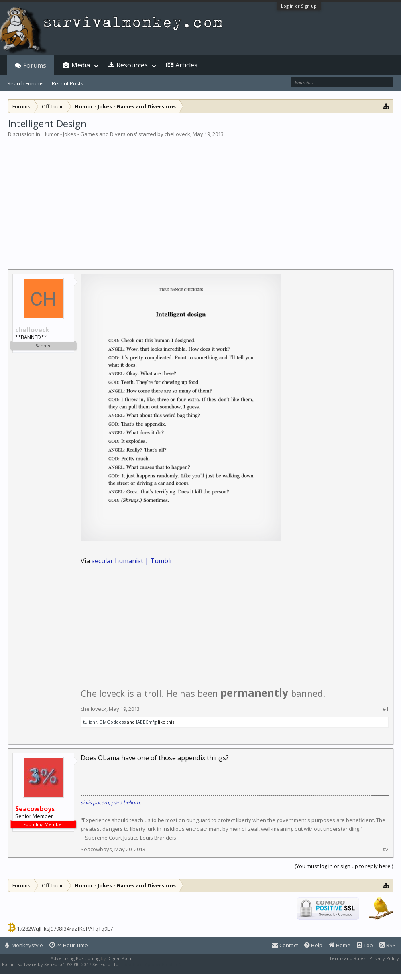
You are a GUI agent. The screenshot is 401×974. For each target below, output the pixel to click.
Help (313, 945)
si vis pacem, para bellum (110, 802)
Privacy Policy (384, 958)
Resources (132, 65)
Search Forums (25, 83)
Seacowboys (96, 849)
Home (339, 945)
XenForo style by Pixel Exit (153, 964)
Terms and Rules (347, 958)
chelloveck (177, 134)
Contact (285, 945)
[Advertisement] (200, 198)
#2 (386, 849)
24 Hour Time (68, 945)
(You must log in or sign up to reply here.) (344, 866)
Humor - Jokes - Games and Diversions (89, 134)
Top (365, 945)
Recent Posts (67, 83)
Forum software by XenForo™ (61, 964)
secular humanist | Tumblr (132, 560)
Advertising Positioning (75, 958)
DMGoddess (113, 722)
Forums (34, 65)
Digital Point (120, 958)
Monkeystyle (24, 945)
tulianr (90, 722)
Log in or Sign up (299, 6)
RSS (387, 945)
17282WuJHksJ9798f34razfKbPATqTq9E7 (65, 928)
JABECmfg (146, 722)
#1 (386, 709)
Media (80, 65)
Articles (186, 65)
